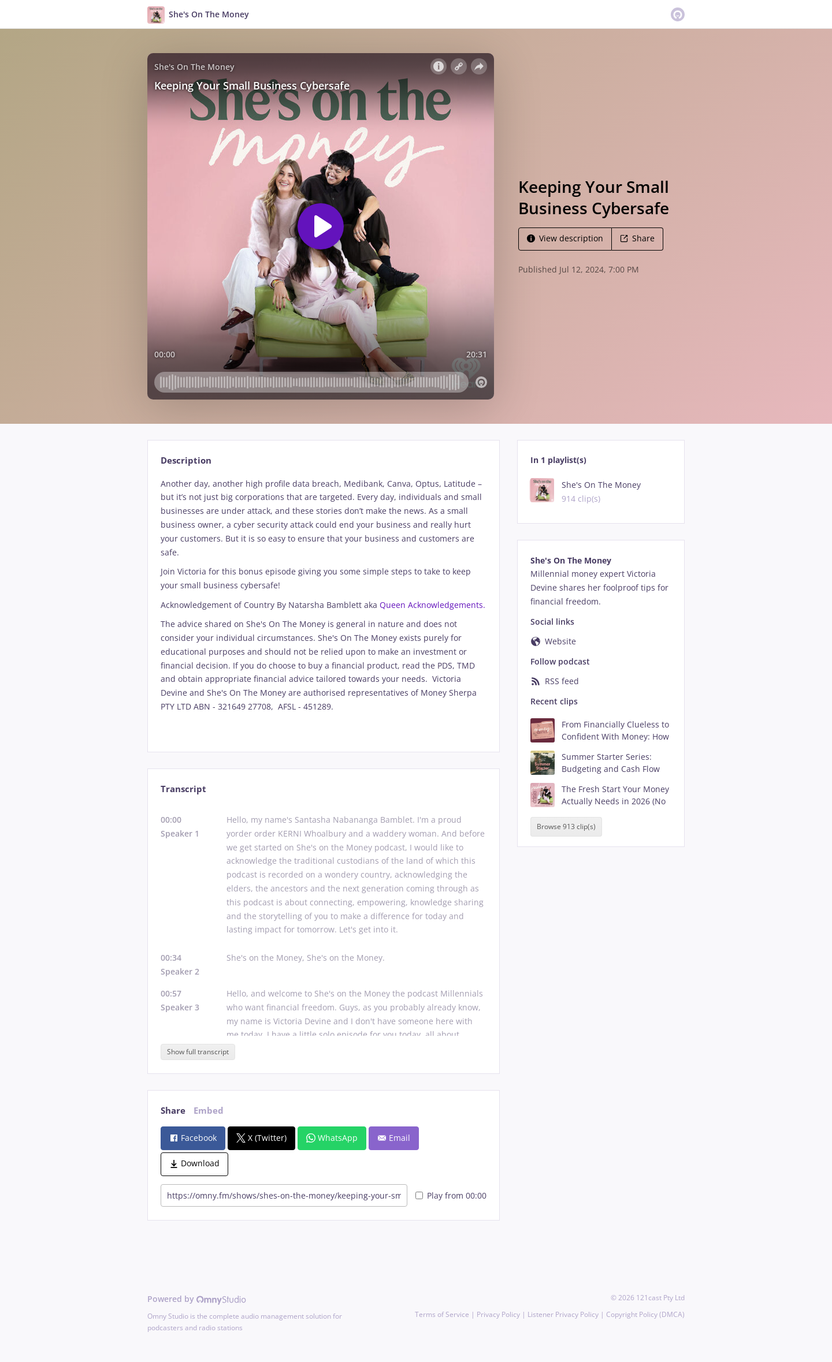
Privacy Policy (498, 1314)
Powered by (196, 1298)
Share (637, 238)
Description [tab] (186, 460)
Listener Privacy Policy (563, 1314)
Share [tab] (173, 1110)
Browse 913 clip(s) (566, 827)
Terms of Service (442, 1314)
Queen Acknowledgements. (432, 604)
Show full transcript (198, 1052)
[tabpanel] (323, 605)
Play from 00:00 (450, 1195)
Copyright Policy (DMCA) (645, 1314)
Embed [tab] (209, 1110)
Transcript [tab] (183, 789)
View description (565, 238)
